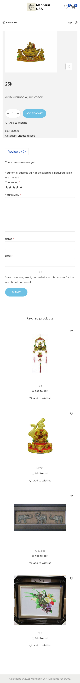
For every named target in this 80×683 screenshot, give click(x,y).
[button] (16, 122)
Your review (13, 195)
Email (9, 255)
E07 (40, 633)
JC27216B (40, 550)
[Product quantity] (12, 113)
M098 (40, 468)
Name (9, 239)
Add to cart (34, 113)
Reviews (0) (17, 151)
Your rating (12, 182)
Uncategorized (26, 135)
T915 (40, 386)
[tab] (40, 151)
